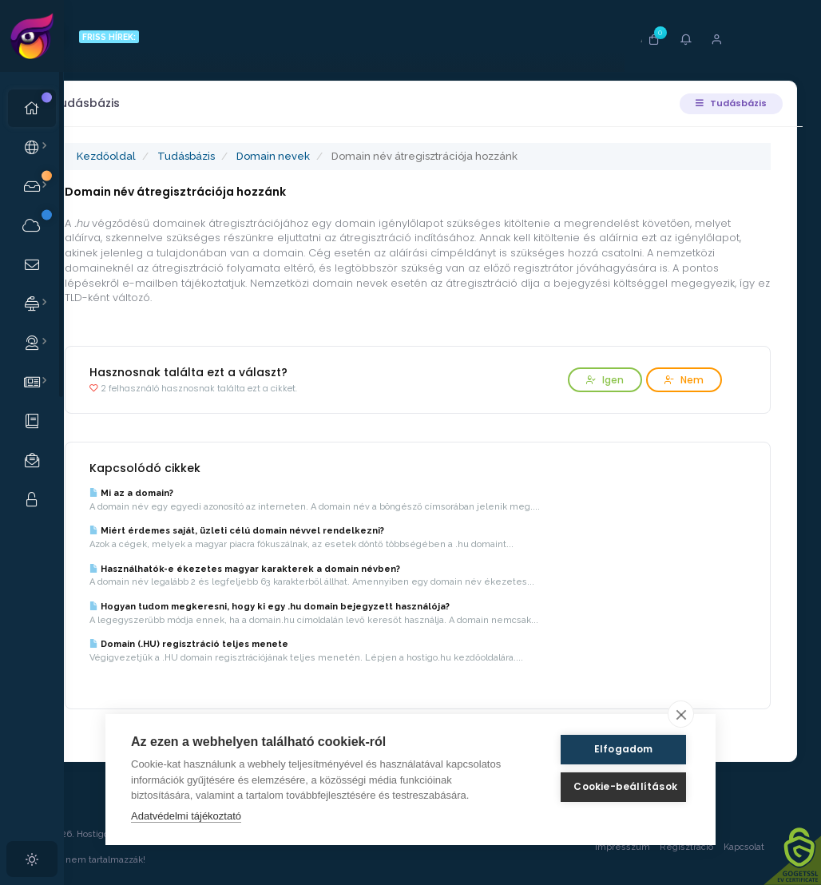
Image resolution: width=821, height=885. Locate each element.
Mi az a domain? (187, 493)
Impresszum (616, 847)
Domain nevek (329, 156)
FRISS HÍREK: (157, 37)
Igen (598, 380)
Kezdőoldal (162, 156)
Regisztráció (681, 847)
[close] (681, 714)
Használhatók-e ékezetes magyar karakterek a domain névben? (300, 569)
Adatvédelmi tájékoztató (186, 816)
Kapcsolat (753, 847)
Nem (677, 380)
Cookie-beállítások (613, 786)
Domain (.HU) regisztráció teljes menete (244, 644)
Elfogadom (613, 749)
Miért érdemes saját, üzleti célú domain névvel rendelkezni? (292, 531)
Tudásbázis (724, 103)
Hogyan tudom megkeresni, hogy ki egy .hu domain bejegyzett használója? (325, 606)
